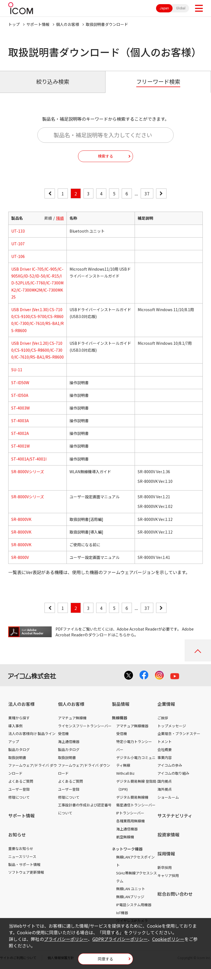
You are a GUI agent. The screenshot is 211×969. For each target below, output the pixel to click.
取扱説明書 (17, 757)
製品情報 (120, 704)
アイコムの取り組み (173, 773)
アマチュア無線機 (72, 717)
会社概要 (164, 749)
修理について (19, 797)
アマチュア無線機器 (132, 725)
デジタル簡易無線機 (132, 797)
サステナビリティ (174, 815)
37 (147, 193)
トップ (14, 24)
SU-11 (16, 369)
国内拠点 (164, 781)
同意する (105, 959)
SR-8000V (20, 557)
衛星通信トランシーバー (136, 805)
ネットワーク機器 (127, 849)
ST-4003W (20, 408)
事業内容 (164, 757)
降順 (60, 218)
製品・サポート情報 (24, 864)
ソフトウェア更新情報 (26, 872)
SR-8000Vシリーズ (27, 471)
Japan (164, 8)
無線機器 (119, 717)
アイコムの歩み (169, 765)
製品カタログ (19, 749)
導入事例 (15, 725)
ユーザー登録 (19, 789)
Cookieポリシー (168, 939)
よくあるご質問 (20, 781)
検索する (105, 156)
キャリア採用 (168, 875)
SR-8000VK (21, 519)
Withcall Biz (125, 773)
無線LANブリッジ (130, 896)
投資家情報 (168, 834)
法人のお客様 (21, 704)
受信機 (63, 733)
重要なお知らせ (20, 848)
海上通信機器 (68, 741)
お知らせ (17, 834)
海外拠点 (164, 789)
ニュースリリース (22, 856)
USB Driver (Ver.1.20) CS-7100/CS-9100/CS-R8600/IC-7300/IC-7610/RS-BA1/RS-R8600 (37, 350)
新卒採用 (164, 867)
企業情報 (166, 704)
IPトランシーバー (130, 812)
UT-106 (18, 256)
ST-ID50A (19, 395)
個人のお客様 (67, 24)
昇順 (48, 218)
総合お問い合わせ (175, 893)
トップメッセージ (171, 725)
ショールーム (168, 797)
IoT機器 (122, 912)
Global (180, 8)
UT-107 (18, 243)
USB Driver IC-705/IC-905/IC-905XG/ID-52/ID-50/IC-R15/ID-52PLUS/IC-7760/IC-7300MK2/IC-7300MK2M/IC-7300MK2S (37, 283)
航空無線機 (125, 836)
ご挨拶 (162, 717)
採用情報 (166, 853)
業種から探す (19, 717)
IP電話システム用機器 (133, 904)
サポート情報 (37, 24)
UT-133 (18, 231)
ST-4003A (20, 420)
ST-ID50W (20, 382)
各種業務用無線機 (130, 820)
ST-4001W (20, 446)
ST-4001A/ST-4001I (28, 459)
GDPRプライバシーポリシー (120, 939)
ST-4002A (20, 433)
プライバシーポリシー (66, 939)
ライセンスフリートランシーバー (85, 725)
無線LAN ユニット (130, 888)
